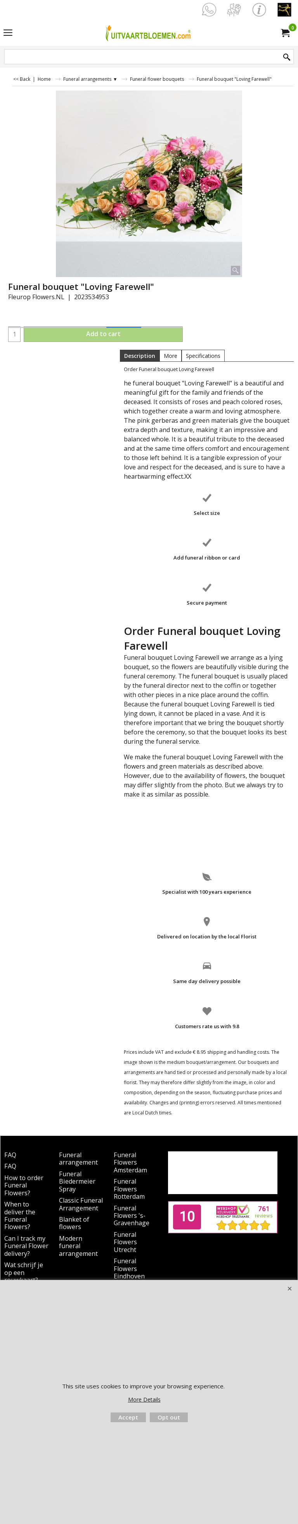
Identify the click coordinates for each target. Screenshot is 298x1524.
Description (139, 355)
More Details (144, 1399)
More (170, 355)
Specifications (203, 355)
